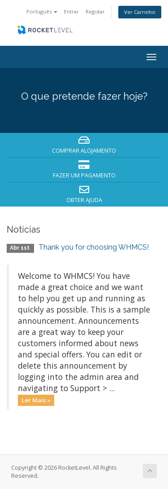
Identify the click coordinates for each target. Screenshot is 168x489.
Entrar (71, 11)
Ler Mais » (36, 400)
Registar (95, 11)
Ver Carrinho (139, 12)
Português (41, 11)
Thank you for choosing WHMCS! (94, 247)
